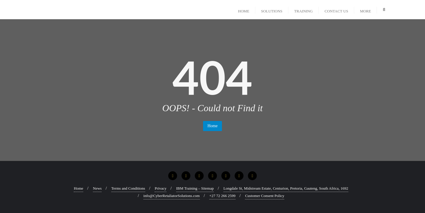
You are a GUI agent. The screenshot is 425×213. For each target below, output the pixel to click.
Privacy (160, 188)
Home (212, 126)
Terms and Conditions (128, 188)
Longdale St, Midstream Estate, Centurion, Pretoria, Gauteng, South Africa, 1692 (285, 188)
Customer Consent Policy (264, 195)
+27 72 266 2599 (222, 195)
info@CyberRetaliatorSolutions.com (171, 195)
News (97, 188)
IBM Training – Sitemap (195, 188)
